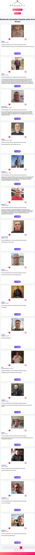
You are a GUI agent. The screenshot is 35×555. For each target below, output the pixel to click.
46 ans (7, 303)
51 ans (10, 107)
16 (19, 550)
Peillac (2, 433)
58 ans (6, 466)
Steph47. (3, 302)
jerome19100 (4, 106)
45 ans (6, 433)
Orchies (2, 270)
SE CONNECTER (17, 13)
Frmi (2, 367)
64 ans (10, 140)
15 (17, 550)
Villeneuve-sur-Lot (5, 140)
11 (28, 547)
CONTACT (32, 553)
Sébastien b (3, 530)
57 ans (7, 75)
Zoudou (2, 41)
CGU (22, 553)
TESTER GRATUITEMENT (17, 9)
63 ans (7, 401)
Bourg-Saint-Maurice (5, 368)
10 (25, 547)
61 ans (6, 238)
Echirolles (3, 498)
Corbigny (3, 205)
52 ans (7, 335)
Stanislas (3, 334)
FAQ (19, 553)
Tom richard (3, 497)
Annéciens (3, 171)
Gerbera (3, 139)
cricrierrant (3, 465)
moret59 (3, 269)
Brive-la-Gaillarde (4, 107)
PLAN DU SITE (26, 553)
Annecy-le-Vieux (4, 172)
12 (30, 547)
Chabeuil (3, 401)
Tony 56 (3, 432)
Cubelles (3, 531)
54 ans (7, 42)
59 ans (10, 172)
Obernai (3, 238)
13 (32, 547)
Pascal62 (3, 400)
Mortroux (3, 42)
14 (15, 550)
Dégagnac (3, 335)
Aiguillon (3, 303)
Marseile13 (3, 204)
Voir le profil (17, 53)
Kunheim (3, 75)
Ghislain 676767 (4, 237)
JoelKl (2, 73)
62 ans (6, 270)
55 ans (7, 498)
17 (22, 550)
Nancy (2, 466)
